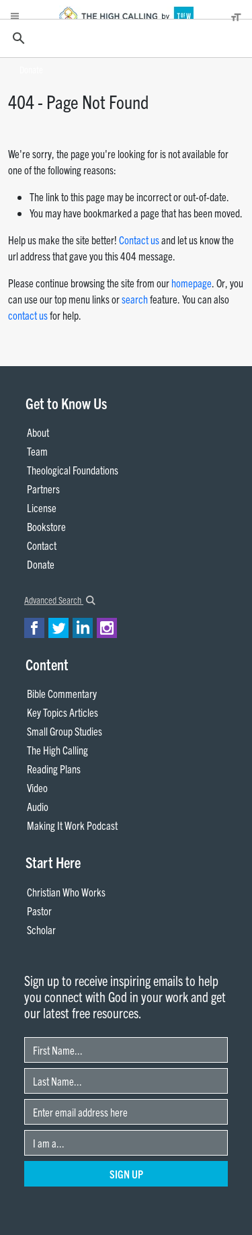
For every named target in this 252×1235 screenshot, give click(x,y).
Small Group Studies (64, 731)
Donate (31, 69)
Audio (37, 806)
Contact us (139, 239)
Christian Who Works (66, 891)
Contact (41, 545)
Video (37, 787)
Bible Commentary (62, 693)
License (41, 507)
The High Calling (57, 749)
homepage (191, 282)
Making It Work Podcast (72, 825)
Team (37, 451)
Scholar (41, 929)
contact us (28, 315)
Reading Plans (54, 768)
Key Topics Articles (62, 712)
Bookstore (46, 526)
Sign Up (126, 1173)
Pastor (39, 910)
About (38, 432)
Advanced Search (59, 600)
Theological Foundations (72, 470)
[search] (124, 38)
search (135, 299)
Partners (43, 488)
